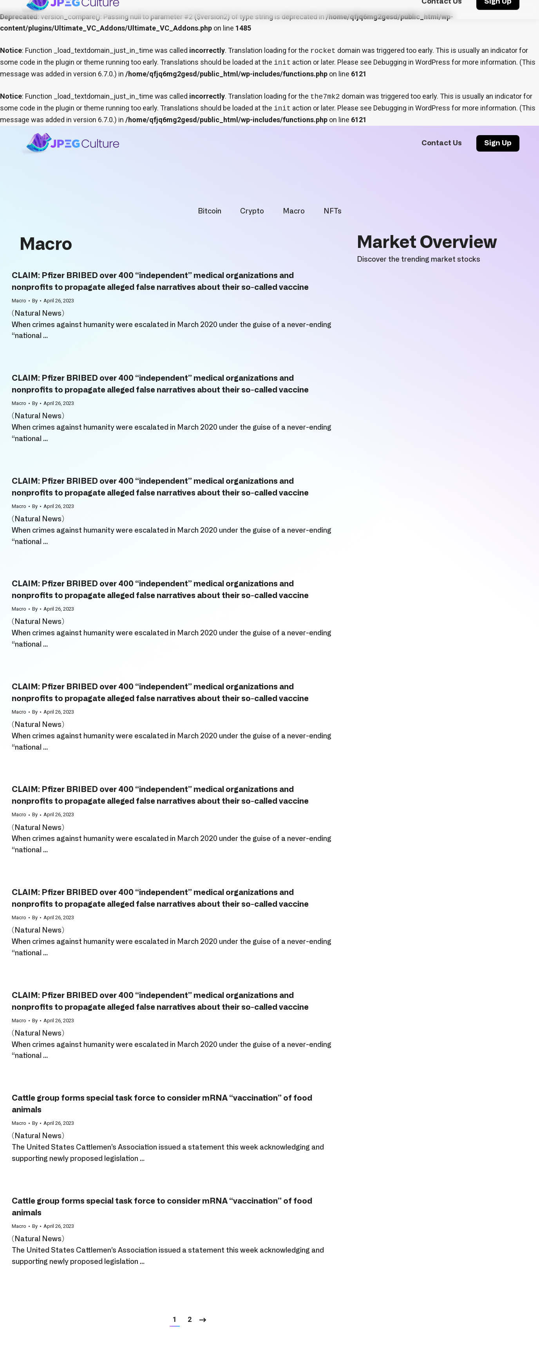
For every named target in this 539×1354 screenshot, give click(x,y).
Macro (294, 211)
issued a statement (191, 1147)
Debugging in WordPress (411, 62)
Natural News (37, 313)
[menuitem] (441, 143)
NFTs (333, 211)
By (35, 301)
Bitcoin (209, 211)
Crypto (252, 211)
